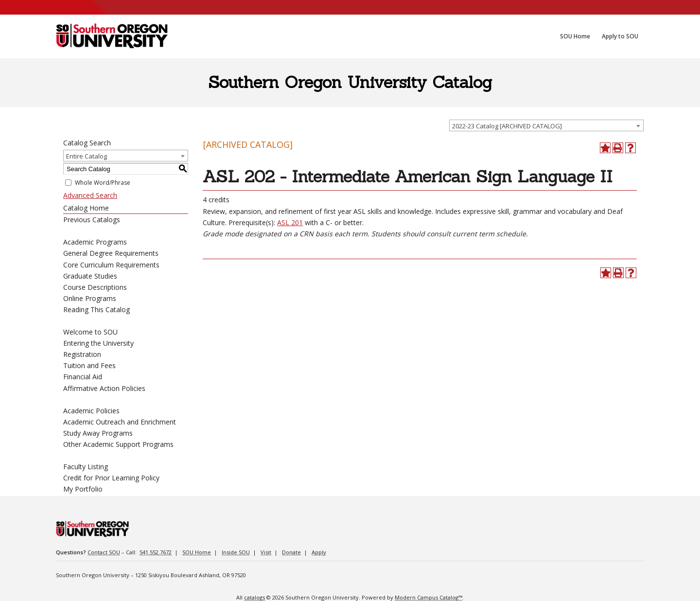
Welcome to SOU (90, 331)
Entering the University (98, 343)
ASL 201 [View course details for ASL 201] (290, 222)
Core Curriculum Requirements (111, 264)
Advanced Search (90, 195)
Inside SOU (236, 552)
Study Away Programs (98, 433)
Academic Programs (95, 242)
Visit (266, 552)
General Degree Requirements (110, 253)
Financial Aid (82, 376)
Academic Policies (91, 410)
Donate (291, 552)
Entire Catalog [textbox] (86, 156)
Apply (319, 552)
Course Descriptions (95, 287)
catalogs (254, 597)
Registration (82, 354)
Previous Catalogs (91, 219)
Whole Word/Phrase (102, 182)
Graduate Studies (90, 276)
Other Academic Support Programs (118, 444)
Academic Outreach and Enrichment (119, 421)
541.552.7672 (156, 552)
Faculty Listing (85, 466)
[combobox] (546, 125)
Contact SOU (104, 552)
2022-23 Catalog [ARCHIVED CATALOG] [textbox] (507, 126)
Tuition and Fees (89, 365)
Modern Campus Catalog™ (428, 597)
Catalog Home (86, 207)
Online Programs (89, 298)
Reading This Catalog (96, 309)
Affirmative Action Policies (104, 388)
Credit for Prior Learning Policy (111, 477)
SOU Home (196, 552)
